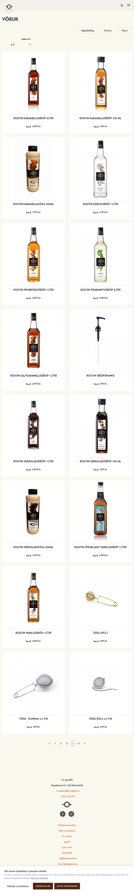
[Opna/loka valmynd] (129, 5)
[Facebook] (63, 814)
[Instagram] (71, 814)
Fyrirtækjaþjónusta (68, 863)
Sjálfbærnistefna (68, 858)
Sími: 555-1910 (68, 796)
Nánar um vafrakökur (39, 878)
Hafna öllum (43, 886)
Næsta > (84, 743)
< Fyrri (49, 743)
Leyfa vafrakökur (67, 886)
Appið (67, 841)
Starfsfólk (67, 852)
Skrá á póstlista (67, 830)
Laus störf (67, 847)
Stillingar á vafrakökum (18, 886)
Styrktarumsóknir (67, 825)
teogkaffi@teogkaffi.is (68, 790)
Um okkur (67, 836)
